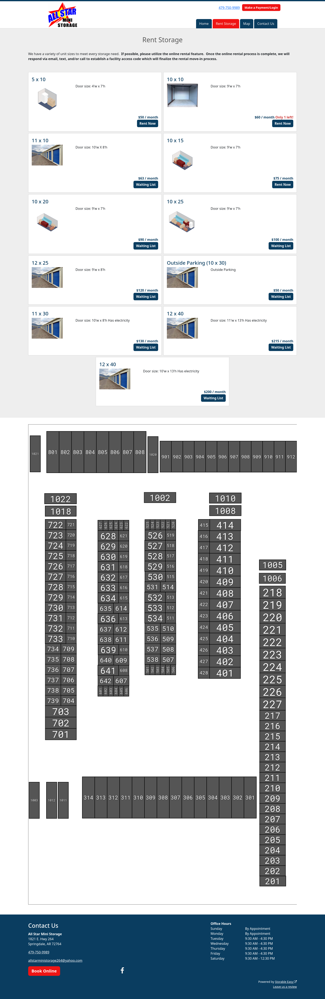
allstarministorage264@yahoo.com (55, 960)
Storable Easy (286, 982)
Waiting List (146, 184)
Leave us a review (285, 987)
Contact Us (265, 23)
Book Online (44, 971)
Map (246, 23)
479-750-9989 (229, 7)
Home (204, 23)
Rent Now (147, 123)
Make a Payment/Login (261, 8)
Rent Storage (226, 23)
